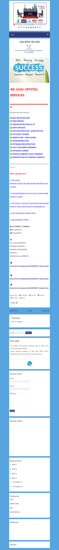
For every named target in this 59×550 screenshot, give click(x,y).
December (17, 482)
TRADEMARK (38, 50)
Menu (29, 34)
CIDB (19, 50)
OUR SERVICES (15, 512)
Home (30, 311)
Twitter (32, 295)
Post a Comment (17, 321)
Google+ (41, 295)
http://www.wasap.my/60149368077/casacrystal (29, 266)
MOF (22, 50)
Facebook (23, 295)
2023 (13, 473)
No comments (30, 52)
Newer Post (13, 311)
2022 (13, 478)
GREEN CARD (14, 504)
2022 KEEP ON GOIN (30, 41)
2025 (13, 464)
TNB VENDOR (31, 50)
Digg (22, 298)
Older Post (45, 311)
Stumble (14, 298)
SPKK (25, 50)
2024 (13, 469)
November (17, 486)
